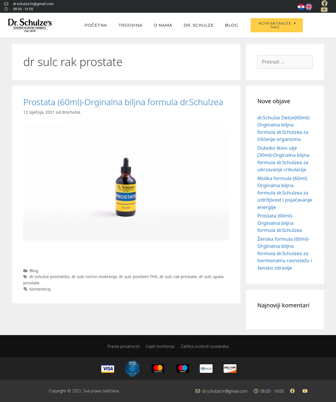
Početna (96, 25)
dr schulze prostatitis (50, 276)
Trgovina (130, 25)
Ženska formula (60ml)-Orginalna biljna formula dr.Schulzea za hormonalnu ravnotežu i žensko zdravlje (284, 253)
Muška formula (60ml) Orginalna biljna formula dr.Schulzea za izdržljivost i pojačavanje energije (284, 192)
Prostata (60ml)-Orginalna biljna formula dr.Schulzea (123, 102)
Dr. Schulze (199, 25)
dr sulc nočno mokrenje (94, 276)
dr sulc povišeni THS (138, 276)
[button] (277, 25)
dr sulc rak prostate (178, 276)
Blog (231, 25)
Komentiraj (40, 289)
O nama (163, 25)
